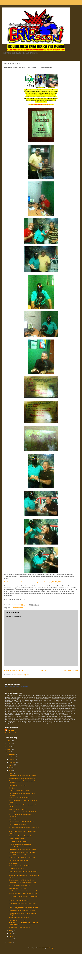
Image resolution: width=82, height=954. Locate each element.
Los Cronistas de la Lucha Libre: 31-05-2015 (22, 775)
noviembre (12, 757)
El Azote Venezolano (17, 608)
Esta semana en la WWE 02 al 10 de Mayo (22, 880)
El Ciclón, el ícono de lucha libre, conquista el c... (24, 891)
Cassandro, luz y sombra (16, 868)
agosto (11, 765)
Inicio (43, 670)
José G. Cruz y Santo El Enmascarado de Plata (23, 908)
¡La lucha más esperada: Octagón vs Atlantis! (23, 893)
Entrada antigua (71, 670)
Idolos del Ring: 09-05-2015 (17, 888)
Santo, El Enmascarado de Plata (19, 790)
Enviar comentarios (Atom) (21, 675)
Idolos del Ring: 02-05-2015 (17, 920)
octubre (11, 759)
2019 (9, 741)
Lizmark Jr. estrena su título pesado (20, 847)
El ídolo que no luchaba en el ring (19, 917)
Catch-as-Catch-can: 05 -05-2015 (19, 900)
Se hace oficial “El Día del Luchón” (19, 927)
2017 (9, 746)
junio (10, 770)
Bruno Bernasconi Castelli (12, 686)
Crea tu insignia (24, 686)
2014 (9, 942)
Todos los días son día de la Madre (19, 885)
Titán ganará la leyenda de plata (18, 860)
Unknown (10, 730)
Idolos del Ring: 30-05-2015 (17, 785)
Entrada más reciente (13, 670)
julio (10, 767)
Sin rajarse (12, 788)
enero (11, 939)
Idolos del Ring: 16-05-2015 (17, 855)
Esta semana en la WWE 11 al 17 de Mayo (22, 852)
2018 (9, 743)
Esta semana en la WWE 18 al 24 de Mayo (22, 822)
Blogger (51, 948)
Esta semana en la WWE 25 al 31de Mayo (22, 778)
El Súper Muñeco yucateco (17, 839)
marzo (11, 933)
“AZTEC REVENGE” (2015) (17, 809)
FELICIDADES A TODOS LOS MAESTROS (22, 857)
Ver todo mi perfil (10, 733)
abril (10, 931)
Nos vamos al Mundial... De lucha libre (20, 836)
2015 (9, 752)
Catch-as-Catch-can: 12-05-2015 (19, 866)
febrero (11, 936)
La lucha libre (13, 863)
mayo (11, 773)
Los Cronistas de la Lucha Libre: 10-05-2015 (22, 882)
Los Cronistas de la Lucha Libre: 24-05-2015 (22, 812)
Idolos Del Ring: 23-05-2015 (17, 824)
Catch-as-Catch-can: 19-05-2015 (19, 841)
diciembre (12, 754)
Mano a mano (13, 819)
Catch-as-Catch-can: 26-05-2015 (19, 798)
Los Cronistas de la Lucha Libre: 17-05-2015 (22, 849)
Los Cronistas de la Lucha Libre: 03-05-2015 (22, 910)
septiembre (12, 762)
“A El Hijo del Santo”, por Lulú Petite (20, 844)
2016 (9, 749)
